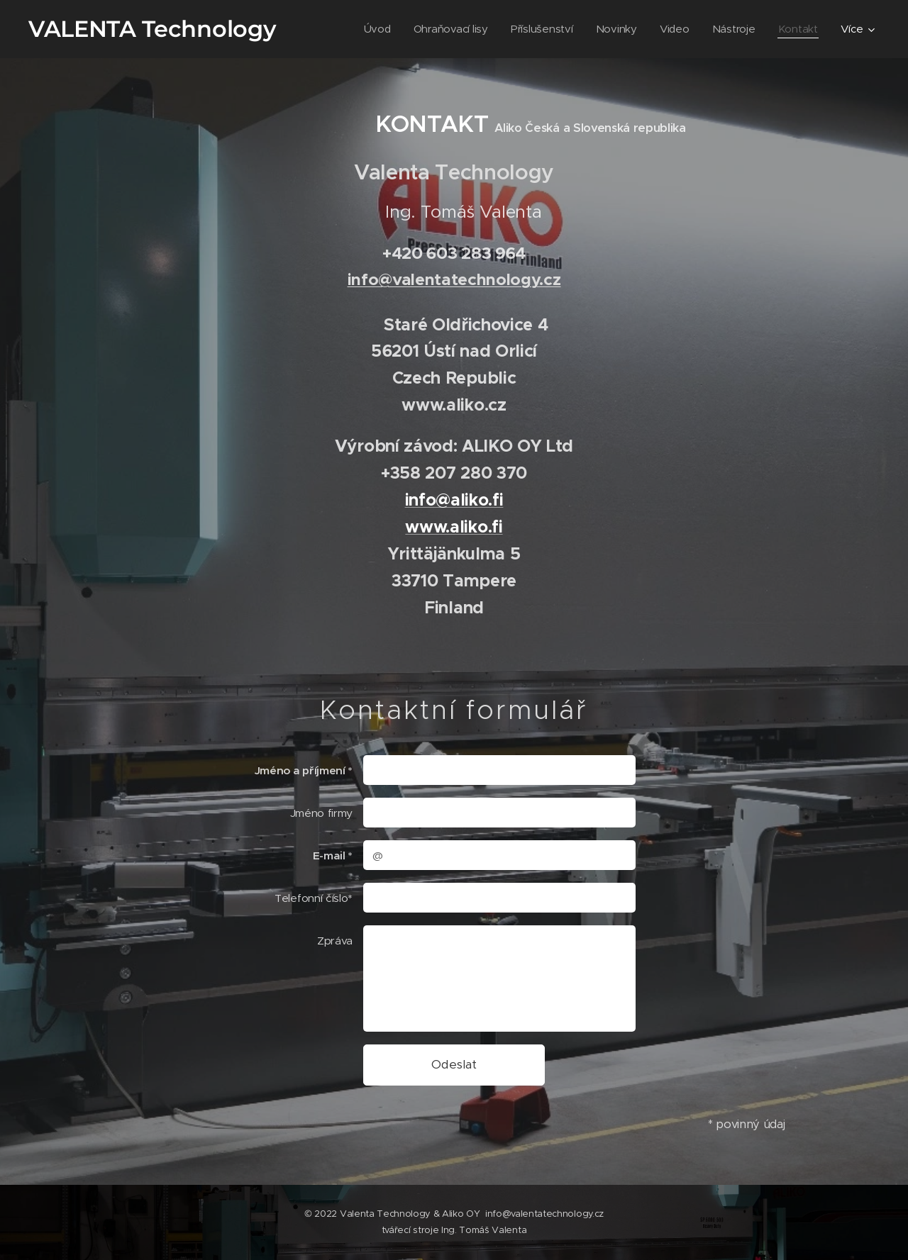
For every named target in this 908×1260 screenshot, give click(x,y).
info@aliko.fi (454, 500)
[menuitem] (371, 29)
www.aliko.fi (453, 526)
